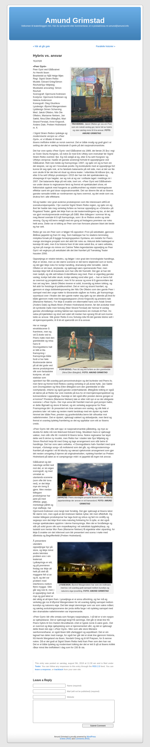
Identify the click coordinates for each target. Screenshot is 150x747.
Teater (38, 666)
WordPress (91, 737)
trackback (58, 669)
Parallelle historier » (105, 46)
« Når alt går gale (41, 46)
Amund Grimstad (75, 20)
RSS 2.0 (96, 666)
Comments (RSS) (82, 739)
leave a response (43, 669)
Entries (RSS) (65, 739)
